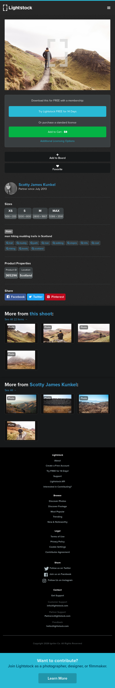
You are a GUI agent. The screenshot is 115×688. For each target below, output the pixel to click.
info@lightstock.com (57, 605)
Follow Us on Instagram (60, 580)
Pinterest (55, 297)
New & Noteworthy (57, 522)
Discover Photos (57, 501)
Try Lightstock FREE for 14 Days (58, 111)
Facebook (15, 297)
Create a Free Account (57, 465)
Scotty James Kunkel (37, 184)
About (57, 460)
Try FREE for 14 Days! (58, 471)
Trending (57, 516)
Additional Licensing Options (57, 141)
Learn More (57, 678)
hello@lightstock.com (57, 626)
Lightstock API (57, 481)
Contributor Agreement (57, 552)
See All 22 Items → (16, 319)
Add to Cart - (57, 132)
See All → (10, 390)
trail (9, 243)
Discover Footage (57, 506)
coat (95, 243)
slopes (72, 243)
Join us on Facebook (60, 574)
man (45, 243)
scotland (37, 248)
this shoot (41, 313)
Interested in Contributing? (57, 486)
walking (58, 243)
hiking (10, 248)
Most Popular (57, 511)
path (34, 243)
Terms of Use (58, 536)
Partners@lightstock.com (57, 616)
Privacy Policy (57, 541)
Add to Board (57, 156)
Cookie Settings (57, 547)
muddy (22, 243)
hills (84, 243)
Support (57, 476)
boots (23, 248)
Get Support (57, 595)
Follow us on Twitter (60, 568)
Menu (109, 8)
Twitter (36, 297)
